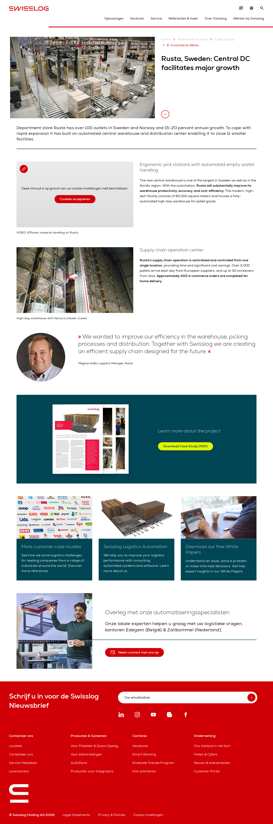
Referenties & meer (183, 18)
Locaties (15, 746)
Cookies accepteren (75, 199)
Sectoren (137, 18)
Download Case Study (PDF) (185, 446)
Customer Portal (207, 771)
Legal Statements (76, 815)
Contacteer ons (21, 754)
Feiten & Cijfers (205, 754)
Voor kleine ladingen (86, 754)
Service (156, 18)
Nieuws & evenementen (212, 763)
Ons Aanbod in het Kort (212, 746)
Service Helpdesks (23, 763)
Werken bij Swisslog (248, 18)
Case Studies (222, 39)
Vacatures (140, 746)
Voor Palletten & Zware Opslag (94, 746)
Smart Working (144, 754)
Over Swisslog (216, 18)
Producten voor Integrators (92, 771)
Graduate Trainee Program (153, 763)
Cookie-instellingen (148, 815)
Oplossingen (114, 18)
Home (166, 39)
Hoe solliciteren (144, 771)
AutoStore (79, 763)
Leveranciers (19, 771)
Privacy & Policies (111, 815)
